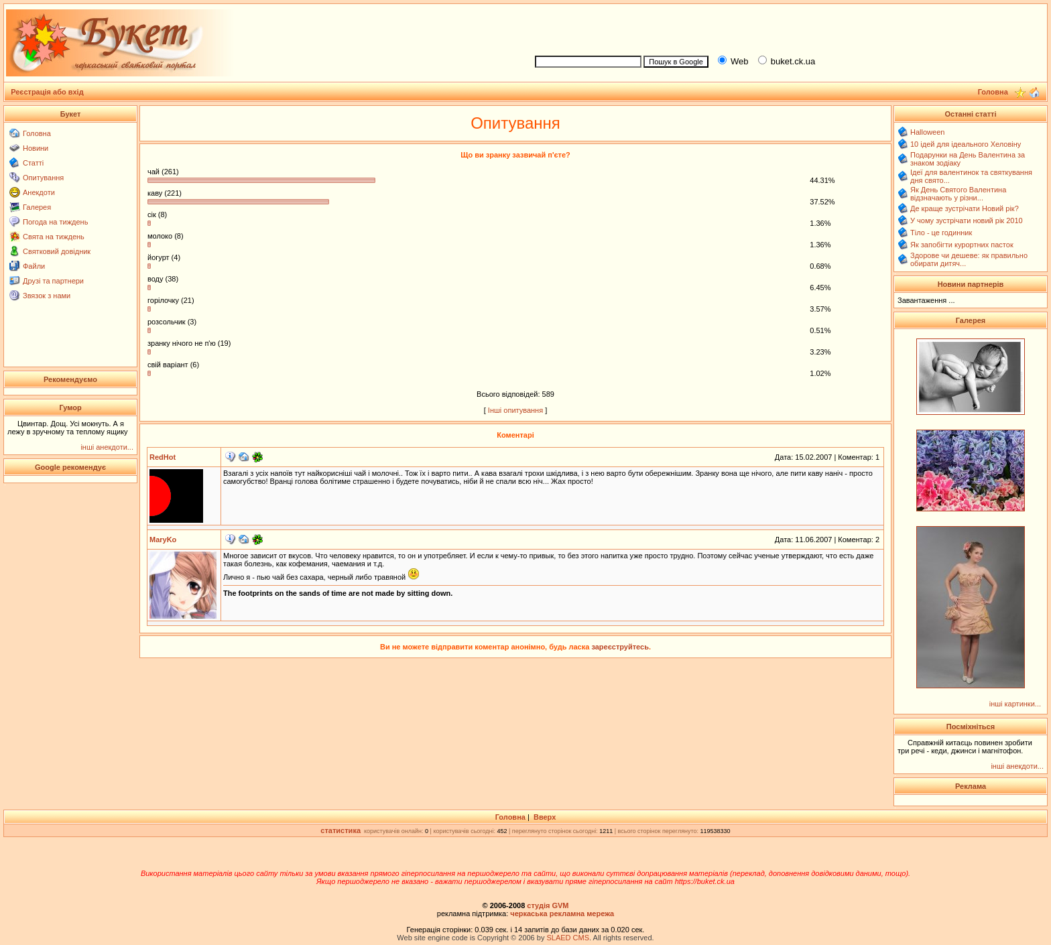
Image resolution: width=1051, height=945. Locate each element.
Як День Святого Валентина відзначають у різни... (958, 194)
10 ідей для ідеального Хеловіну (965, 144)
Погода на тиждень (55, 222)
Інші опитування (515, 410)
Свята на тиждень (53, 237)
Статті (33, 163)
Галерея (37, 207)
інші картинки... (1015, 704)
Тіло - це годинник (941, 233)
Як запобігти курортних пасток (961, 245)
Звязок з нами (46, 296)
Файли (34, 266)
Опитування (43, 178)
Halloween (927, 132)
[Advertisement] (785, 27)
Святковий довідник (56, 251)
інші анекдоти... (106, 447)
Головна (37, 133)
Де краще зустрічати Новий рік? (964, 208)
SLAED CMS (567, 938)
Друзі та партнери (53, 281)
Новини (35, 148)
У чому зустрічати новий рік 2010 (966, 220)
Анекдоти (39, 192)
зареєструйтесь (620, 647)
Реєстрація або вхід (47, 92)
